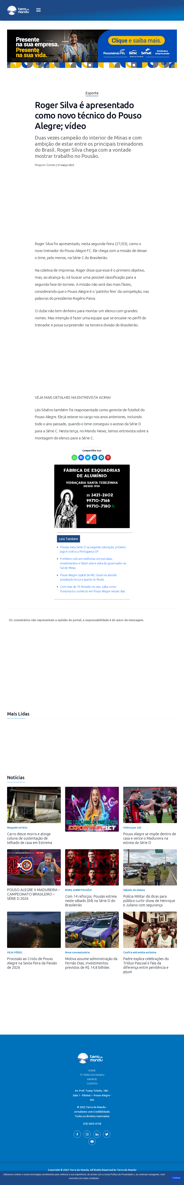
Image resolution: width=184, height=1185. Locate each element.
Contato (92, 1083)
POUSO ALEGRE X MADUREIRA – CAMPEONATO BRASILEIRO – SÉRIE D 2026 (33, 894)
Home (92, 1070)
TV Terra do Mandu (92, 1074)
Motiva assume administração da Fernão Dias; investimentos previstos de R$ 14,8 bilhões (91, 963)
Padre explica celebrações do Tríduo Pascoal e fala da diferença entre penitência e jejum (146, 965)
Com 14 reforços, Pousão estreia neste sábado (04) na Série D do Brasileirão (91, 900)
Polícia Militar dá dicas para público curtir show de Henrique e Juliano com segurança (149, 900)
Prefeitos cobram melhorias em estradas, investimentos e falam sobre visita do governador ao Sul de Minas (93, 563)
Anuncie (92, 1079)
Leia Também (68, 539)
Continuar (176, 1178)
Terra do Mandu (126, 1169)
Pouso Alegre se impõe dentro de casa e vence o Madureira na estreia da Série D (149, 838)
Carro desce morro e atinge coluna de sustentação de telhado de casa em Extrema (29, 838)
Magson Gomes (45, 165)
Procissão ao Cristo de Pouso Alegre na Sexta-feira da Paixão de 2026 (32, 963)
